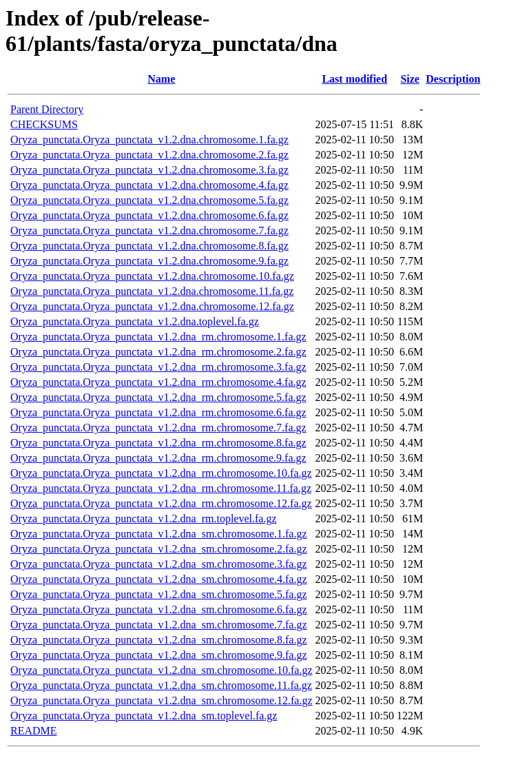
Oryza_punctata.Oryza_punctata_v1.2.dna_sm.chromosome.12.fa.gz (161, 700)
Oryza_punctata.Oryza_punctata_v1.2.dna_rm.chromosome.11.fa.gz (160, 488)
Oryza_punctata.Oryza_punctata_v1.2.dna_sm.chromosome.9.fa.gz (158, 655)
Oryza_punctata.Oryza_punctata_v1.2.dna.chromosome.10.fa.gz (152, 276)
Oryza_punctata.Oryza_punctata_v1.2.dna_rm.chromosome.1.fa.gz (158, 336)
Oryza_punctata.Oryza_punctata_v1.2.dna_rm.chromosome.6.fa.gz (158, 412)
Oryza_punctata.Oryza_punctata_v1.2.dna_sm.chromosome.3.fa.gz (158, 564)
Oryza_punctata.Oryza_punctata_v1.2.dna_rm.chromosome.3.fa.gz (158, 367)
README (33, 731)
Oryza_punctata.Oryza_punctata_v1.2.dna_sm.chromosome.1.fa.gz (158, 534)
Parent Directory (46, 109)
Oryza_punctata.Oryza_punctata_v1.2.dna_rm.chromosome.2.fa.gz (158, 352)
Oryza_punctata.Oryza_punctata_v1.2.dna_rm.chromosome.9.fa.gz (158, 458)
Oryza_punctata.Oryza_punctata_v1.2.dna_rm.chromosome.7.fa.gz (158, 427)
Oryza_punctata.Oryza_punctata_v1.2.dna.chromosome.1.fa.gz (149, 139)
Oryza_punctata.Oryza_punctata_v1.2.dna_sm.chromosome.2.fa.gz (158, 549)
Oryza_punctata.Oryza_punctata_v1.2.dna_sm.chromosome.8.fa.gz (158, 640)
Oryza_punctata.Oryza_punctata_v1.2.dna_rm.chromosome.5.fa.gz (158, 397)
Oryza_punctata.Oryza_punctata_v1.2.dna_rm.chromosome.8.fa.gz (158, 443)
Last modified (354, 79)
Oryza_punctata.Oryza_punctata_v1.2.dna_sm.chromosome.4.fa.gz (158, 579)
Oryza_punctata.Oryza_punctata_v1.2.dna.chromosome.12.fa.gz (152, 306)
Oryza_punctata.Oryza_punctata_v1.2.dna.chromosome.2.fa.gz (149, 155)
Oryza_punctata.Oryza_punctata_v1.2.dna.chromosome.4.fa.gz (149, 185)
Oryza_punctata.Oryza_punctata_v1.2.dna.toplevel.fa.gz (134, 321)
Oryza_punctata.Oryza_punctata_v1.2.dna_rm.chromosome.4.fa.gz (158, 382)
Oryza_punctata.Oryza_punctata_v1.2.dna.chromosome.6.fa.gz (149, 215)
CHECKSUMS (44, 124)
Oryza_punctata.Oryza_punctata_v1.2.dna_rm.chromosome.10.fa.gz (161, 473)
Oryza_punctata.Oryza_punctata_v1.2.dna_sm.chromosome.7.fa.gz (158, 624)
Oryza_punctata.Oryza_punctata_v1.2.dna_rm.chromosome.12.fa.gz (161, 503)
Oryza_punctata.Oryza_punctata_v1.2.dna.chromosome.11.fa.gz (151, 291)
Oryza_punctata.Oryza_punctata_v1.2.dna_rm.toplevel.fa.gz (143, 518)
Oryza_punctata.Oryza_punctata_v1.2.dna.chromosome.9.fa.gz (149, 261)
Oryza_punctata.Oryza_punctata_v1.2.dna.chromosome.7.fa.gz (149, 230)
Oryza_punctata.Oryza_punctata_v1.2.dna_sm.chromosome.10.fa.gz (161, 670)
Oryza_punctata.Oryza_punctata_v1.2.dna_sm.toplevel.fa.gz (143, 715)
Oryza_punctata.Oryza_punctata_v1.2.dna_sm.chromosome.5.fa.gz (158, 594)
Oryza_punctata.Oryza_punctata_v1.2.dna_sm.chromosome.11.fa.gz (161, 685)
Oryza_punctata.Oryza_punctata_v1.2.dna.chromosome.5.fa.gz (149, 200)
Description (453, 79)
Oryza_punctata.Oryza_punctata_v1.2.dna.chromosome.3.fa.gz (149, 170)
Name (161, 79)
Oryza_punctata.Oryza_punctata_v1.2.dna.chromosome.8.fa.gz (149, 245)
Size (409, 79)
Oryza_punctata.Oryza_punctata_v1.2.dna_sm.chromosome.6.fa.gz (158, 609)
